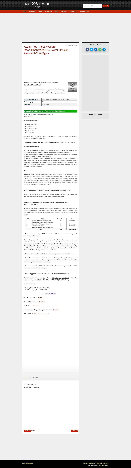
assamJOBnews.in (35, 4)
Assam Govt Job (34, 377)
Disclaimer (91, 463)
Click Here (41, 298)
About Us (85, 463)
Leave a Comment (72, 45)
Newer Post (27, 430)
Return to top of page (27, 463)
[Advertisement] (66, 27)
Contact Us (106, 463)
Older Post (75, 430)
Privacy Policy (98, 463)
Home (33, 430)
